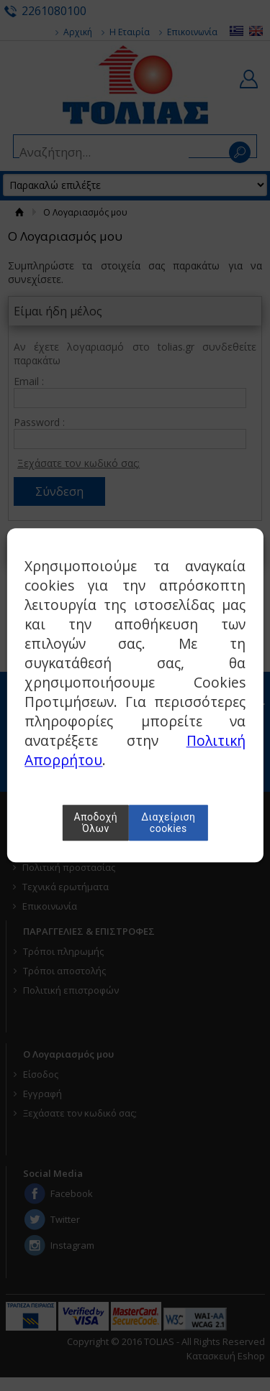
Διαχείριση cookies (168, 823)
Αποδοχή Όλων (96, 823)
